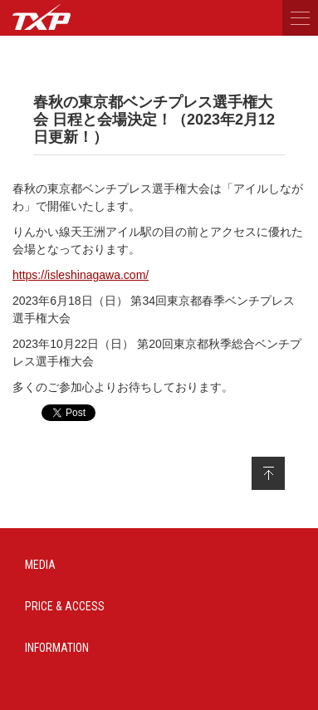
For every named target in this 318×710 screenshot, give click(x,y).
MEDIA (40, 564)
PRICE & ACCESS (65, 606)
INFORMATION (57, 647)
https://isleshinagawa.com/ (80, 275)
